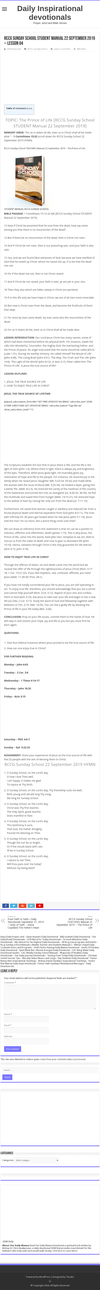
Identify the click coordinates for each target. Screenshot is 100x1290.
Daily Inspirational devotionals (50, 12)
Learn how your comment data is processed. (63, 1059)
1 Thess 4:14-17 (30, 680)
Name (8, 1014)
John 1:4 (24, 469)
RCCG (30, 49)
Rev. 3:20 (45, 609)
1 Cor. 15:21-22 (17, 573)
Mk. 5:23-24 (57, 481)
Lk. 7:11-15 (80, 501)
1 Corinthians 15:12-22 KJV (39, 213)
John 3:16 (22, 549)
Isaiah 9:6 (87, 341)
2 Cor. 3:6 (22, 672)
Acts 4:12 (10, 549)
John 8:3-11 (75, 512)
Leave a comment (62, 49)
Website (8, 1036)
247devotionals (14, 49)
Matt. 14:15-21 (63, 497)
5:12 (49, 593)
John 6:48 (10, 357)
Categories (8, 1160)
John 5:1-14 (77, 517)
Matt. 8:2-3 (25, 489)
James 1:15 (59, 533)
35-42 (68, 481)
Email (7, 1025)
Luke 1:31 (10, 353)
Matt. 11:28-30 (19, 577)
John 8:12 (44, 361)
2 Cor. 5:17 (24, 601)
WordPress (44, 1277)
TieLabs (70, 1277)
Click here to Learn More (65, 1250)
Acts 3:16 (25, 597)
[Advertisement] (50, 78)
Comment (10, 982)
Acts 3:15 (60, 361)
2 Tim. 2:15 (22, 605)
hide (29, 108)
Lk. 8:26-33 (72, 492)
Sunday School (40, 49)
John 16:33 (24, 688)
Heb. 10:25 (36, 605)
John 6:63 (22, 664)
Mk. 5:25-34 (52, 485)
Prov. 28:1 (35, 577)
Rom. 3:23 (40, 593)
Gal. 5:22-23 (23, 747)
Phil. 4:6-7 (24, 739)
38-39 (82, 492)
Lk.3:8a (13, 601)
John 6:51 (43, 357)
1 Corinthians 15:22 (25, 136)
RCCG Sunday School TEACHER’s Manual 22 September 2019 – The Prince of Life (44, 148)
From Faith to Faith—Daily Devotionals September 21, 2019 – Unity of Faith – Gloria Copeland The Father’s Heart (26, 922)
